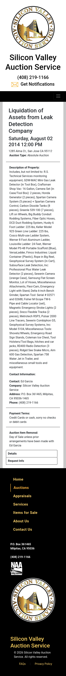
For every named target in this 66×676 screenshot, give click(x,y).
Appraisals (22, 496)
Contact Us (22, 529)
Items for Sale (25, 512)
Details (12, 453)
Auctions (21, 488)
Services (20, 504)
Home (18, 479)
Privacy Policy (43, 664)
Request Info (16, 461)
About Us (21, 521)
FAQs (22, 664)
